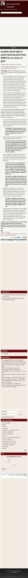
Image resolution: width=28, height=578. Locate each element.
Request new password (7, 417)
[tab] (4, 474)
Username (4, 411)
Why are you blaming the (9, 445)
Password (4, 414)
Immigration (5, 446)
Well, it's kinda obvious (8, 434)
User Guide (5, 353)
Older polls (4, 468)
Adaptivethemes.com (19, 576)
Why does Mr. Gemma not (9, 441)
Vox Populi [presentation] (18, 474)
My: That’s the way (7, 439)
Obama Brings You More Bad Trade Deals (11, 371)
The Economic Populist (13, 5)
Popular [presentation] (5, 474)
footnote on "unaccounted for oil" (11, 430)
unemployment (9, 234)
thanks (4, 424)
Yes (9, 459)
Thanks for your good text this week (11, 437)
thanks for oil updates (8, 432)
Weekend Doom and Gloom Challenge (10, 365)
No (9, 461)
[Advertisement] (14, 32)
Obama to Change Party (7, 383)
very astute (5, 428)
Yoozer (4, 435)
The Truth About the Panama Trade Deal (11, 374)
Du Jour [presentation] (11, 474)
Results (3, 470)
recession (3, 232)
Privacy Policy (14, 572)
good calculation (7, 423)
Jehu (8, 64)
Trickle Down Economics (10, 235)
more (25, 450)
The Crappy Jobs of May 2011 (8, 360)
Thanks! (4, 426)
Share (19, 237)
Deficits (4, 448)
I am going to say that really (9, 443)
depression (16, 234)
